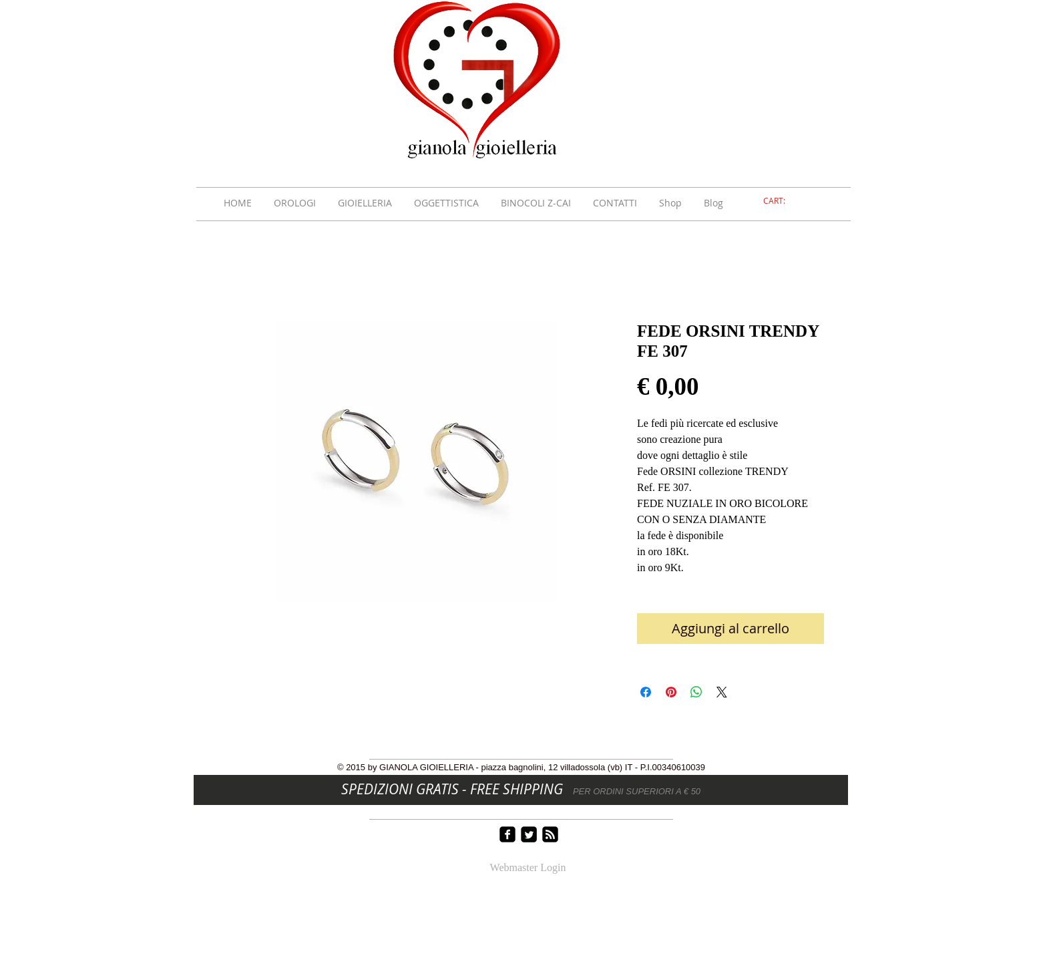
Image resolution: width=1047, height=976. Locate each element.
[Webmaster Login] (527, 868)
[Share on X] (722, 692)
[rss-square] (550, 834)
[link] (782, 201)
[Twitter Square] (529, 834)
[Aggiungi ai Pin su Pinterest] (671, 692)
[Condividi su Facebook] (646, 692)
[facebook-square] (507, 834)
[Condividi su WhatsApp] (696, 692)
